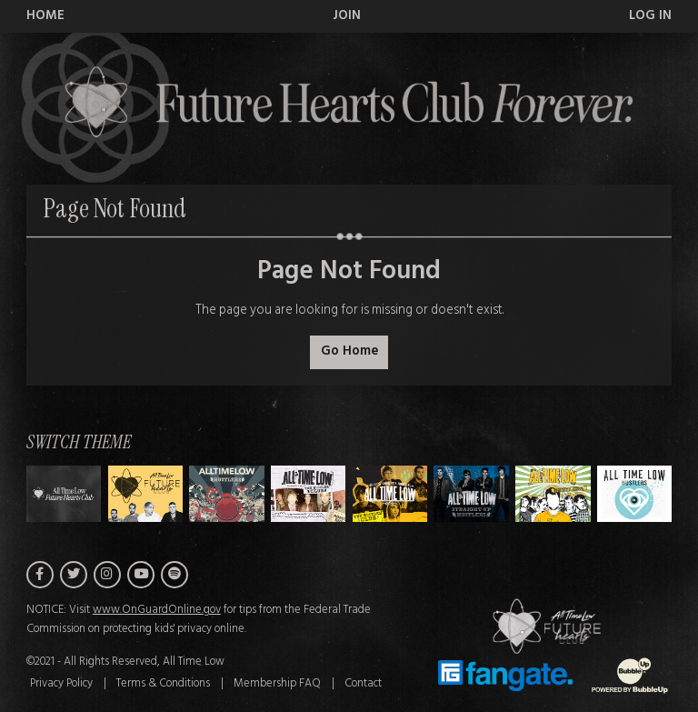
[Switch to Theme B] (226, 494)
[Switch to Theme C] (308, 494)
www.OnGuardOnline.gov (157, 610)
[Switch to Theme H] (64, 494)
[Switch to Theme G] (635, 494)
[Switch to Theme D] (390, 494)
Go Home (349, 351)
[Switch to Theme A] (146, 494)
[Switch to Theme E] (471, 494)
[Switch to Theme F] (553, 494)
